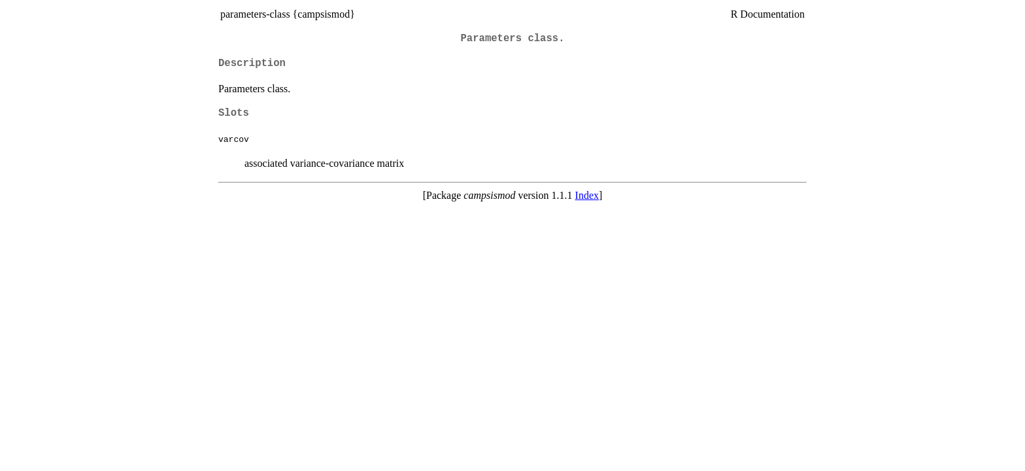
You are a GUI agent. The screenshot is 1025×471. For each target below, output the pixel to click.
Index (587, 195)
